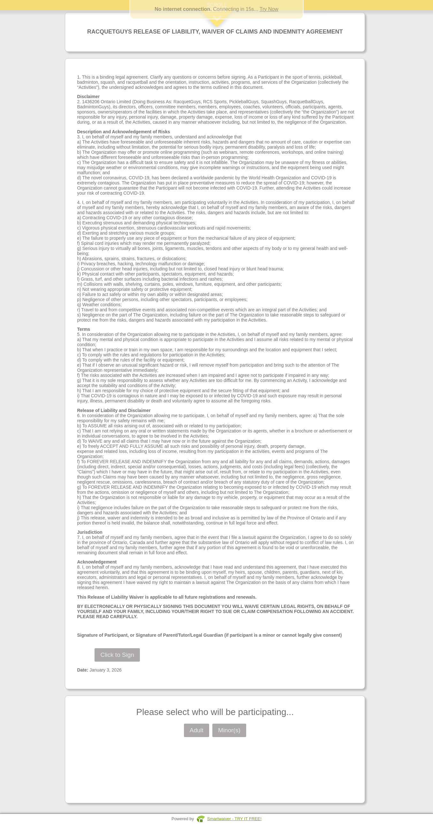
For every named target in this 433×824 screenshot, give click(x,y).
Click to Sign (117, 654)
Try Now (269, 9)
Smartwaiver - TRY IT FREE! (234, 818)
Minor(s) (229, 730)
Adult (196, 730)
